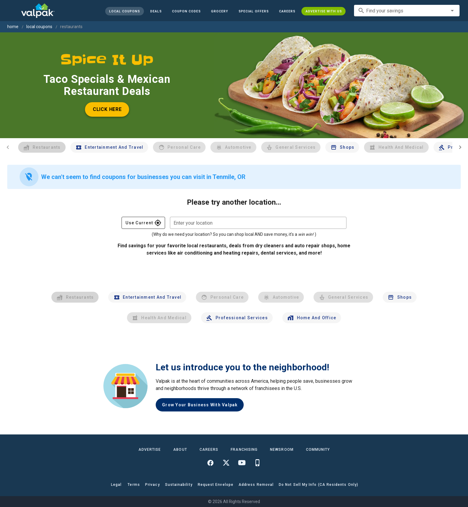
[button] (253, 11)
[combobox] (407, 10)
